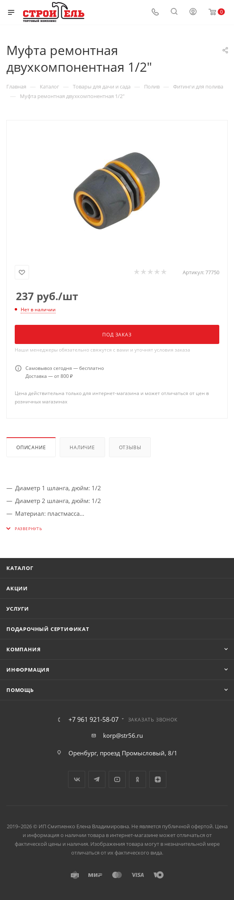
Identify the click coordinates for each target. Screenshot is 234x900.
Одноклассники (137, 779)
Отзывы (130, 447)
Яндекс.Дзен (157, 779)
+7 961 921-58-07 (93, 719)
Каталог (19, 568)
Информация (28, 669)
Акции (17, 588)
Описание (31, 447)
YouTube (117, 779)
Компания (23, 649)
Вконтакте (76, 779)
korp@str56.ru (123, 735)
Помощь (20, 690)
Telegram (96, 779)
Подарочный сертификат (48, 629)
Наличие (82, 447)
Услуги (17, 608)
